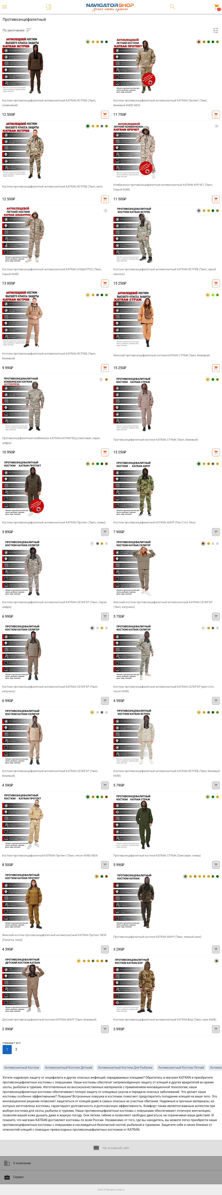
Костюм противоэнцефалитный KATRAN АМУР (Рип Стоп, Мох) (154, 522)
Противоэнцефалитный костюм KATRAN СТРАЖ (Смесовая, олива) (157, 855)
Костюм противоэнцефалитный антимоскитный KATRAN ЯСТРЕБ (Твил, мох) (52, 186)
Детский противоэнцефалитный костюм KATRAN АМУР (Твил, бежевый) (49, 1019)
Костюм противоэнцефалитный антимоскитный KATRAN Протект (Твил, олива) (54, 522)
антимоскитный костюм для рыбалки (125, 1067)
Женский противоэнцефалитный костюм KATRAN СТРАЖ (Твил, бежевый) (161, 355)
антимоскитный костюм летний (181, 1067)
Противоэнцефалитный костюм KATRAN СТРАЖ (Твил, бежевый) (155, 439)
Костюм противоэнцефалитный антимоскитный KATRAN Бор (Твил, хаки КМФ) (164, 1019)
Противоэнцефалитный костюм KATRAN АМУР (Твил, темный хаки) (157, 936)
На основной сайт (111, 1148)
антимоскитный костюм (21, 1067)
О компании (17, 1163)
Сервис (13, 1177)
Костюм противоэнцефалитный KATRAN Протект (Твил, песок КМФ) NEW (50, 855)
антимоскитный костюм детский (68, 1067)
